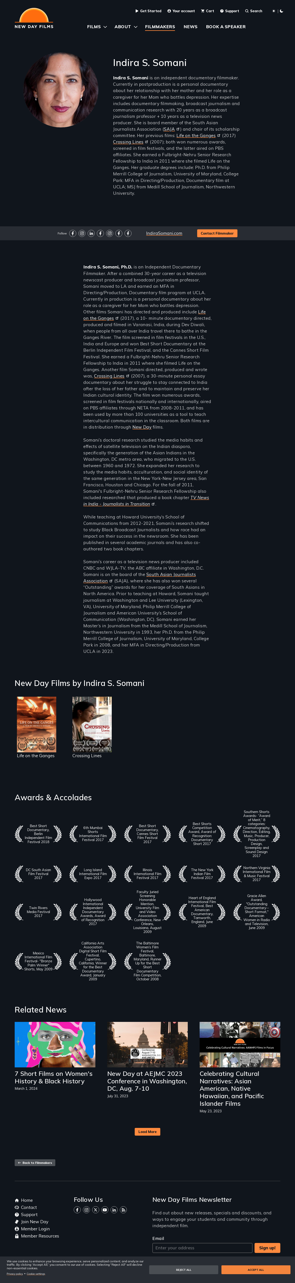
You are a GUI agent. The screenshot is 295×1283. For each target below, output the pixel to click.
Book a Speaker (226, 26)
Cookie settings (36, 1273)
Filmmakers (160, 26)
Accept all (256, 1269)
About (123, 26)
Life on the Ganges (198, 135)
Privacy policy (15, 1273)
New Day (141, 427)
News (191, 26)
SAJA (172, 129)
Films (94, 26)
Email (158, 1238)
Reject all (183, 1269)
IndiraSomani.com (164, 233)
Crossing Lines (131, 142)
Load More (147, 1131)
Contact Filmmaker (217, 233)
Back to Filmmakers (35, 1163)
